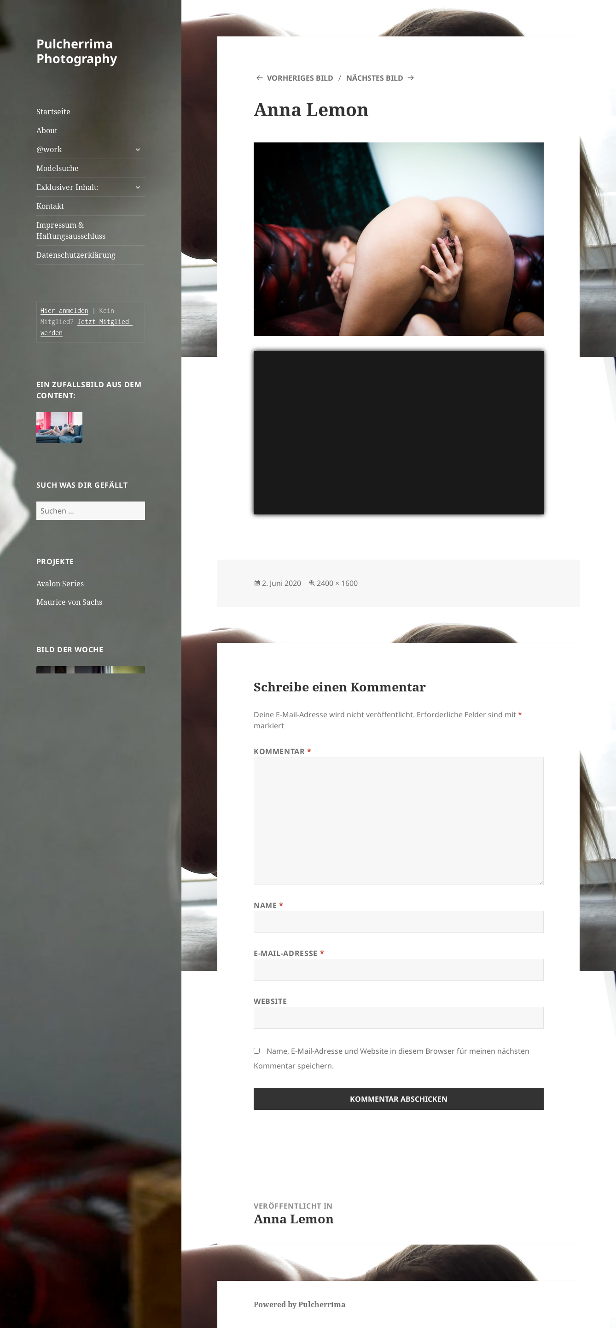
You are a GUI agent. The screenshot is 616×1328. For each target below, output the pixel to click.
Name (269, 905)
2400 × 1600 (337, 583)
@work (49, 149)
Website (270, 1001)
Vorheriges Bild (300, 78)
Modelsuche (57, 168)
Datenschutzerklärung (76, 255)
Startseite (53, 111)
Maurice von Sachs (69, 602)
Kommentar (283, 751)
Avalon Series (60, 583)
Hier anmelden (64, 310)
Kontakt (50, 206)
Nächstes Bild (374, 78)
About (47, 130)
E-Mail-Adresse (289, 953)
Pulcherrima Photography (76, 51)
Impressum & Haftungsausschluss (70, 230)
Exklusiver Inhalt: (67, 187)
